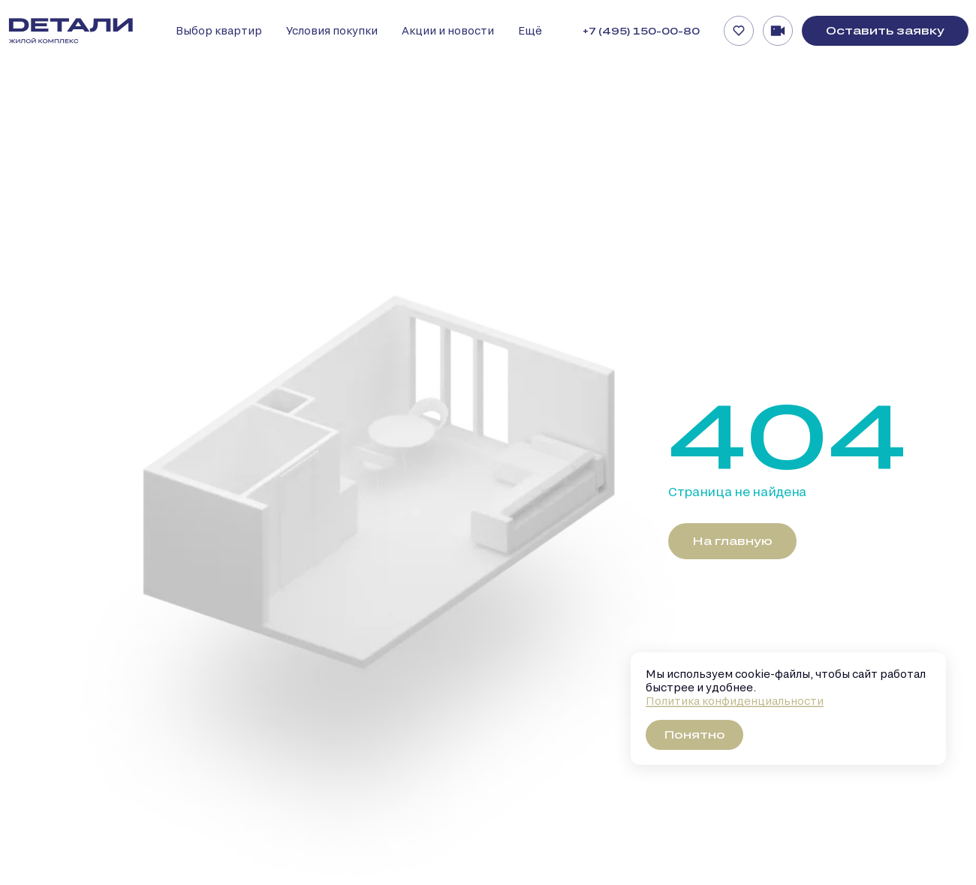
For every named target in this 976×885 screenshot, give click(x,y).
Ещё (530, 30)
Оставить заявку (885, 30)
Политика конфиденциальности (735, 700)
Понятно (694, 734)
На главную (732, 540)
